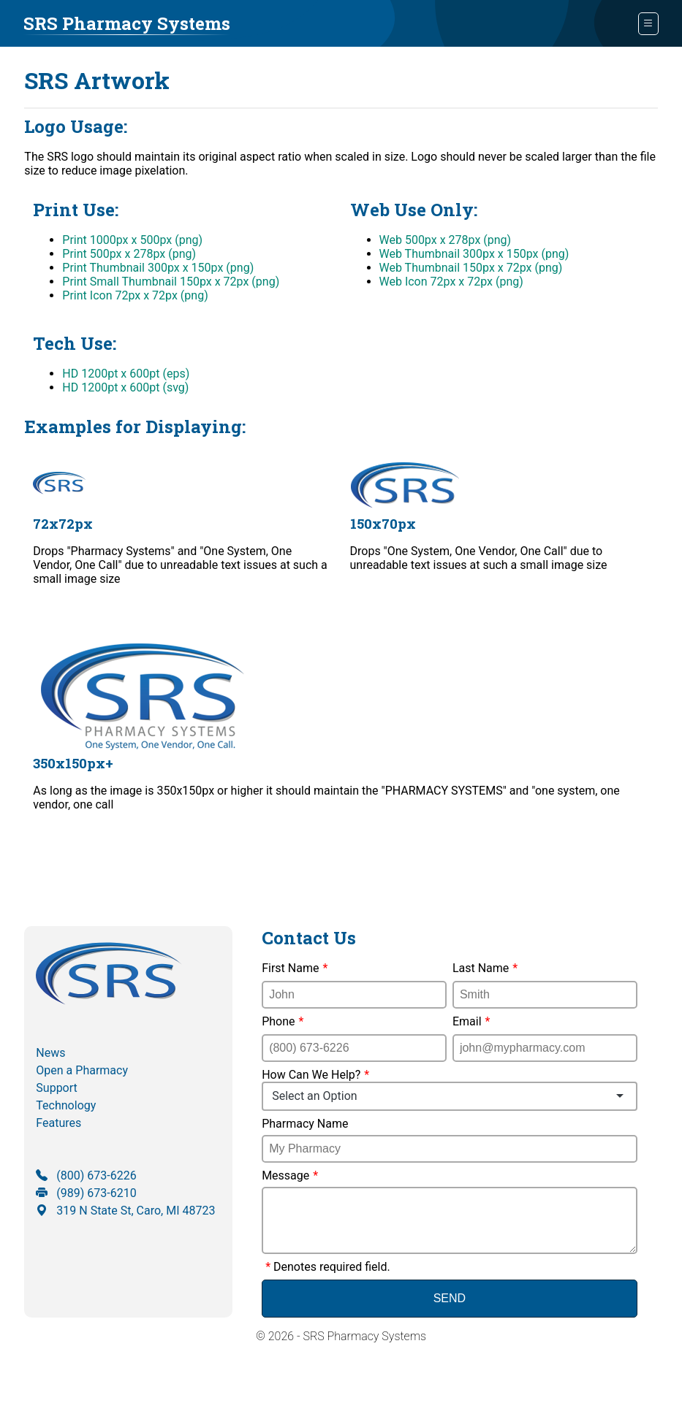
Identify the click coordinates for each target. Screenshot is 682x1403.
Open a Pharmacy (82, 1070)
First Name (294, 968)
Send (449, 1310)
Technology (66, 1105)
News (50, 1053)
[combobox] (449, 1096)
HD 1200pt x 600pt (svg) (125, 387)
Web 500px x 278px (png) (445, 240)
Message (290, 1175)
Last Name (485, 968)
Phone (282, 1021)
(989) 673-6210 (86, 1193)
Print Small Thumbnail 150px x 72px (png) (170, 281)
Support (56, 1088)
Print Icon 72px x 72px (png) (135, 295)
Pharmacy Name (305, 1124)
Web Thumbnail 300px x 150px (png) (474, 254)
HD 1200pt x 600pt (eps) (125, 374)
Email (471, 1021)
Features (58, 1123)
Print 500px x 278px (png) (129, 254)
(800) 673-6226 (86, 1175)
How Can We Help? (449, 1089)
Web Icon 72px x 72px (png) (451, 281)
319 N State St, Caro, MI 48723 (125, 1210)
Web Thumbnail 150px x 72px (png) (471, 268)
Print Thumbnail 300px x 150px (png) (158, 268)
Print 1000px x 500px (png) (132, 240)
